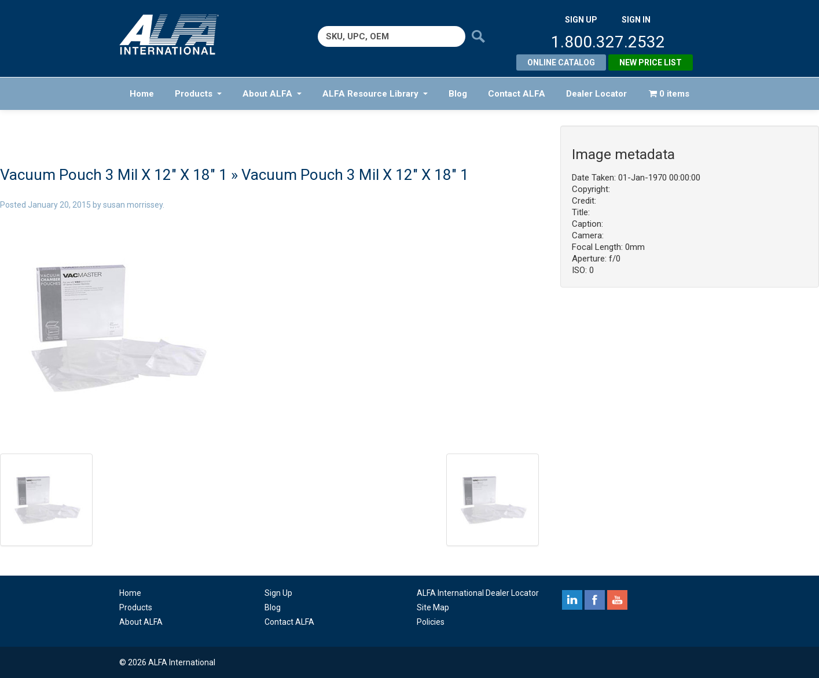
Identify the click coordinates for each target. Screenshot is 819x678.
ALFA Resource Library (375, 94)
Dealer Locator (596, 94)
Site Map (433, 607)
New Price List (650, 62)
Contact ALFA (516, 94)
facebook (595, 600)
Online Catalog (561, 62)
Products (198, 94)
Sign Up (278, 593)
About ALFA (272, 94)
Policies (431, 622)
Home (142, 94)
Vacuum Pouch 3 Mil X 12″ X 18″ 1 (113, 174)
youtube (617, 600)
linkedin (572, 600)
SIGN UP (581, 19)
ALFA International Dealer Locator (478, 593)
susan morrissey (133, 204)
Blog (458, 94)
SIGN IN (636, 19)
